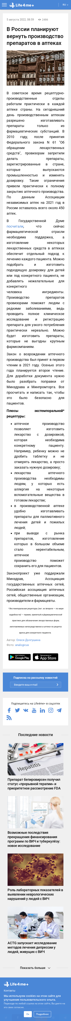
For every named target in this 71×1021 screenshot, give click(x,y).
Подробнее (42, 1014)
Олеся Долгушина (28, 640)
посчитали (15, 226)
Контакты (9, 990)
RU (65, 4)
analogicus (22, 645)
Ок (27, 1014)
